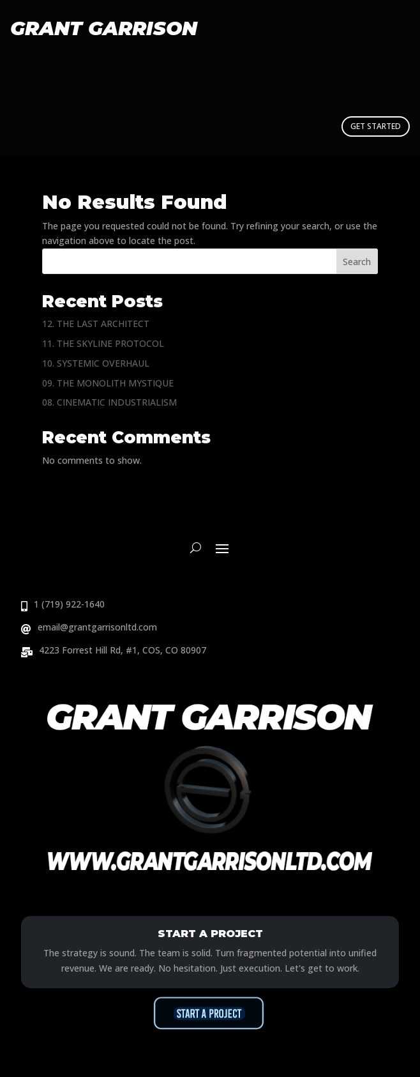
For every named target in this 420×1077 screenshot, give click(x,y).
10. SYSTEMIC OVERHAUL (95, 363)
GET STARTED (375, 126)
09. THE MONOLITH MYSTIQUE (108, 383)
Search (357, 262)
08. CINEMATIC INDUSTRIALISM (109, 402)
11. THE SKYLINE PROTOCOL (103, 343)
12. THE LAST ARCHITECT (95, 323)
